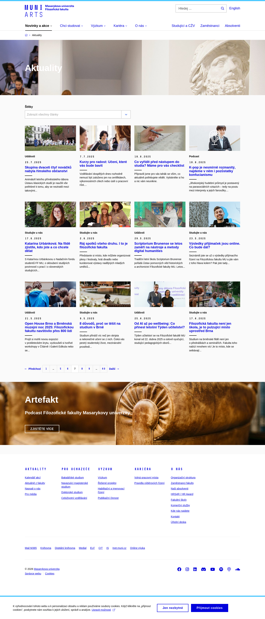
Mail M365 (31, 548)
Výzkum (105, 469)
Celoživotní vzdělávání (74, 497)
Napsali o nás (32, 488)
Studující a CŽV (183, 26)
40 (103, 368)
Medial (82, 548)
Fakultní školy (179, 499)
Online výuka (137, 548)
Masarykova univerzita (46, 568)
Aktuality (35, 469)
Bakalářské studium (72, 477)
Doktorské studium (72, 492)
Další (114, 368)
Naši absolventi (179, 488)
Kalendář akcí (33, 477)
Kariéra (142, 469)
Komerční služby (180, 505)
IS (107, 548)
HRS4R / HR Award (182, 494)
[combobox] (72, 114)
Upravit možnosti (103, 611)
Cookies (49, 573)
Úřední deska (178, 522)
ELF (92, 548)
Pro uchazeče (75, 469)
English (234, 8)
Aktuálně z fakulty (35, 483)
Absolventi (232, 26)
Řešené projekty (107, 483)
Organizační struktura (183, 477)
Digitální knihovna (65, 548)
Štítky (29, 106)
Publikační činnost (108, 497)
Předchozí (33, 368)
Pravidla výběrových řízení (149, 483)
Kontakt (175, 516)
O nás (177, 469)
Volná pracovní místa (146, 477)
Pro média (31, 494)
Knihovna (45, 548)
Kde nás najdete (180, 510)
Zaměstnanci (209, 26)
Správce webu (33, 573)
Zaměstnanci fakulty (182, 483)
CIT (100, 548)
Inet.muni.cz (119, 548)
